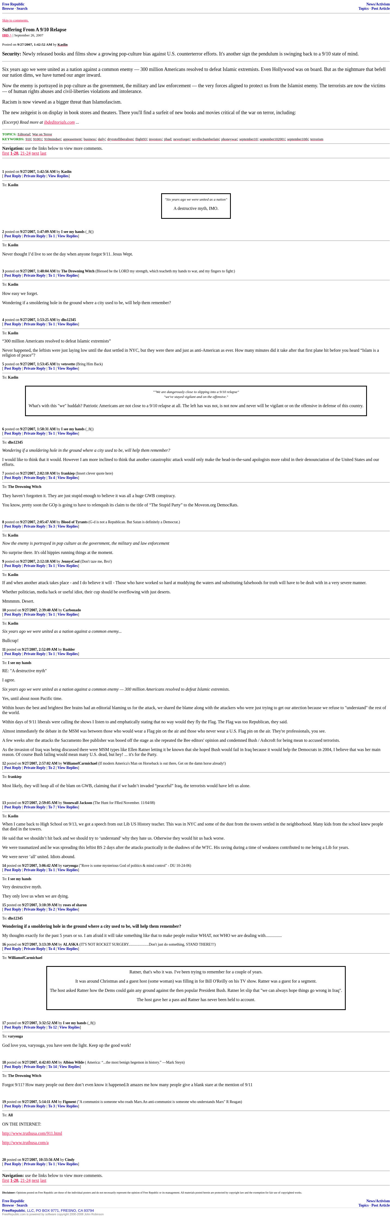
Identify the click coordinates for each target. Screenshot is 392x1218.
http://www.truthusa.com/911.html (32, 1133)
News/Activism (378, 4)
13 (4, 803)
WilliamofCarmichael (80, 763)
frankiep (68, 473)
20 (4, 1160)
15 (4, 905)
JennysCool (70, 561)
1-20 (14, 153)
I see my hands (73, 232)
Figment (69, 1102)
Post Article (380, 9)
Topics (364, 9)
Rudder (69, 649)
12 (4, 763)
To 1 (51, 236)
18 (4, 1062)
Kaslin (66, 172)
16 (4, 944)
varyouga (70, 866)
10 (4, 610)
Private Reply (35, 176)
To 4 (51, 478)
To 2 (51, 768)
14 (4, 866)
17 (4, 1023)
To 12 (52, 1027)
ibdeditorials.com (59, 122)
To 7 (51, 807)
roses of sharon (75, 905)
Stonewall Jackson (77, 803)
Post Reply (12, 176)
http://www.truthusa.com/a (25, 1142)
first (5, 153)
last (43, 153)
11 (4, 649)
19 (4, 1102)
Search (22, 9)
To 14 (52, 1067)
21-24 (25, 153)
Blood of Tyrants (74, 522)
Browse (8, 9)
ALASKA (71, 944)
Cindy (70, 1160)
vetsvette (68, 364)
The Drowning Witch (77, 271)
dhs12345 (68, 320)
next (35, 153)
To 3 (51, 526)
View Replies (58, 176)
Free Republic (13, 4)
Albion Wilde (73, 1062)
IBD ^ (7, 35)
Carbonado (72, 610)
